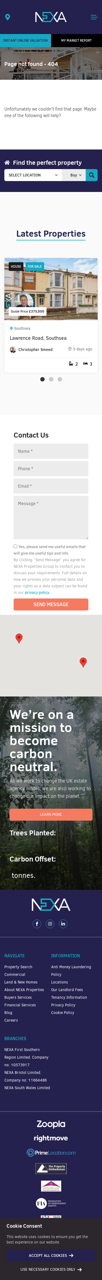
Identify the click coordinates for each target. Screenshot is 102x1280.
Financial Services (20, 1005)
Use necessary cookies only (51, 1269)
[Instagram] (50, 923)
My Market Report (76, 40)
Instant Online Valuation (25, 40)
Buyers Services (18, 997)
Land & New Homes (21, 982)
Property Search (18, 967)
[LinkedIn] (63, 923)
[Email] (51, 486)
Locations (59, 982)
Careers (11, 1020)
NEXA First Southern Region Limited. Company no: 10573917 (26, 1057)
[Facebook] (37, 923)
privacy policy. (37, 592)
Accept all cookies (51, 1255)
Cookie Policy (62, 1012)
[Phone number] (51, 468)
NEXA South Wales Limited (27, 1087)
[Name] (51, 451)
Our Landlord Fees (67, 989)
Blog (8, 1012)
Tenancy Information (69, 997)
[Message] (51, 517)
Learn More (51, 814)
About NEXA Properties (24, 989)
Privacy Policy (63, 1005)
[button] (83, 663)
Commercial (14, 974)
